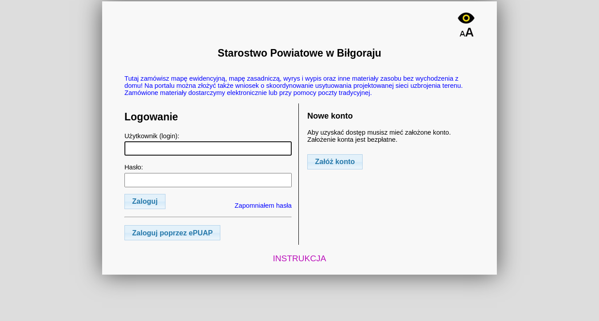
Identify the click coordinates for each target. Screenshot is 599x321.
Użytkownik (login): (208, 144)
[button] (144, 201)
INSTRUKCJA (299, 258)
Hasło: (208, 175)
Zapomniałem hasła (263, 205)
